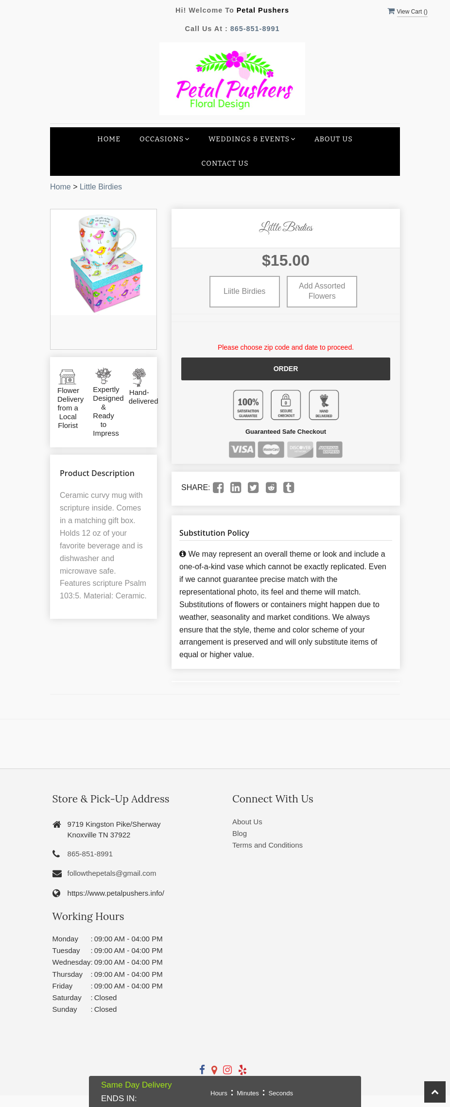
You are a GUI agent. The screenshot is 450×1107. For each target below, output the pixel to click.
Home (109, 139)
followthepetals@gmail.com (112, 873)
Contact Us (224, 163)
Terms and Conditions (267, 845)
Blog (239, 833)
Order (286, 369)
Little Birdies (101, 187)
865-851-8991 (255, 29)
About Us (333, 139)
